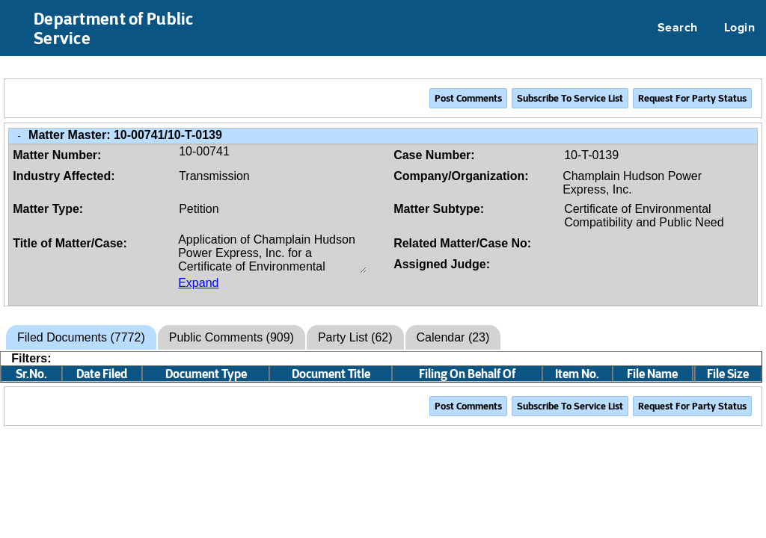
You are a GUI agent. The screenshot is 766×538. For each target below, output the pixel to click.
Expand (198, 282)
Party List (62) (355, 337)
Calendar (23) (453, 337)
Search (678, 28)
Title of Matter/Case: (70, 243)
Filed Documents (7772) (81, 337)
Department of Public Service (114, 28)
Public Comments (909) (231, 337)
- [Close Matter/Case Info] (18, 135)
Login (739, 28)
